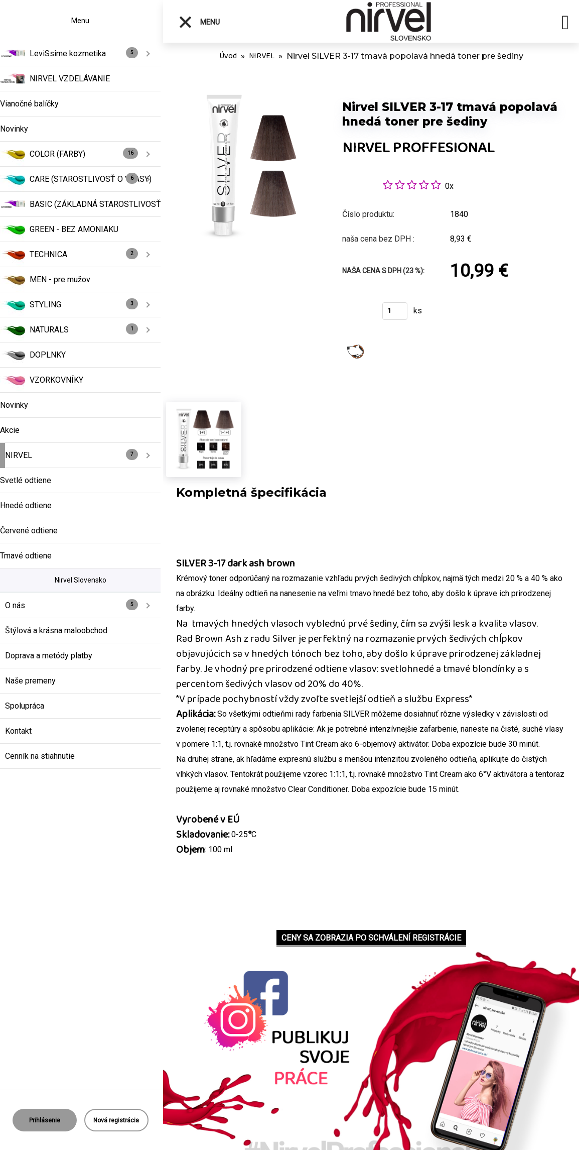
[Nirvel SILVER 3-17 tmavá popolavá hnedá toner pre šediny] (248, 90)
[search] (565, 24)
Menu (199, 22)
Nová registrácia (116, 1120)
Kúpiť (356, 314)
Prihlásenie (44, 1120)
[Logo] (388, 21)
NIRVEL (261, 56)
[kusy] (394, 311)
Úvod (228, 56)
